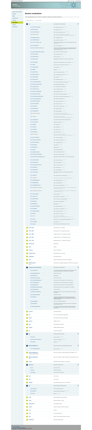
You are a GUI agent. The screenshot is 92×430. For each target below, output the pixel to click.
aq (29, 24)
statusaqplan (34, 208)
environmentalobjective (36, 81)
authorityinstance (35, 56)
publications (31, 403)
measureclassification (36, 93)
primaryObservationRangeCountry (38, 156)
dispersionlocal (35, 71)
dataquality (31, 256)
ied (29, 333)
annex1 (33, 336)
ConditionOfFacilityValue (36, 280)
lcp (29, 385)
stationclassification (36, 206)
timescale (34, 213)
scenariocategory (35, 193)
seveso (30, 406)
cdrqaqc (33, 64)
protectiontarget (35, 162)
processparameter (35, 159)
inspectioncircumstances (36, 339)
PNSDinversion (35, 147)
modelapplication (35, 110)
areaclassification (35, 45)
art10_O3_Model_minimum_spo (38, 47)
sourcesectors (34, 196)
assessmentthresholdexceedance (38, 51)
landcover (31, 364)
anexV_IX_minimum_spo (36, 42)
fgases (30, 317)
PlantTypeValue (35, 301)
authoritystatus (35, 62)
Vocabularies (15, 22)
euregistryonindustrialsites (35, 267)
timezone (33, 219)
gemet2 (30, 321)
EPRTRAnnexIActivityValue (37, 287)
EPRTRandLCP (32, 262)
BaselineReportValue (36, 273)
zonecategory (34, 221)
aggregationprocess (35, 37)
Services (14, 24)
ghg (30, 324)
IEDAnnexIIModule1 (33, 345)
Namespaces (15, 26)
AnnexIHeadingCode (36, 348)
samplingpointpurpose (36, 185)
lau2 (30, 379)
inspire (30, 361)
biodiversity (31, 243)
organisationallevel (35, 142)
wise (30, 416)
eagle (33, 370)
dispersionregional (35, 74)
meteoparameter (35, 108)
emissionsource (35, 79)
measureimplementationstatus (37, 96)
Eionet (17, 9)
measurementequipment (36, 98)
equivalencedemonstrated (37, 84)
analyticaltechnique (35, 39)
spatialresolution (35, 198)
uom (30, 413)
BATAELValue (34, 275)
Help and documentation (17, 11)
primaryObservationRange (37, 154)
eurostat (31, 311)
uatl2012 (33, 372)
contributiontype (35, 67)
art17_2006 (31, 234)
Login (70, 0)
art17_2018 (31, 240)
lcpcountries (34, 388)
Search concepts (38, 20)
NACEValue (34, 296)
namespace (34, 126)
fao (29, 314)
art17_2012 (31, 237)
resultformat (34, 175)
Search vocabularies (30, 20)
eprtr (30, 259)
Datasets (14, 13)
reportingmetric (35, 169)
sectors (33, 393)
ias (29, 330)
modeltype (34, 124)
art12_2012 (31, 227)
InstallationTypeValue (36, 294)
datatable (33, 69)
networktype (34, 129)
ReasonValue (34, 303)
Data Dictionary (21, 9)
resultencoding (35, 172)
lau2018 (30, 382)
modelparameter (35, 119)
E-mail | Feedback (15, 426)
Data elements (15, 18)
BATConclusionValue (36, 277)
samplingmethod (35, 182)
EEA (17, 0)
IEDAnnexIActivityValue (36, 291)
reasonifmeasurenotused (36, 164)
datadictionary (32, 253)
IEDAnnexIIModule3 (33, 352)
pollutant (33, 149)
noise (30, 400)
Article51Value (34, 270)
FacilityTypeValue (35, 289)
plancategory (34, 144)
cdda (30, 246)
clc (32, 367)
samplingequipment (35, 180)
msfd (30, 397)
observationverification (36, 139)
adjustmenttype (35, 29)
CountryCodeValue (35, 282)
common (31, 250)
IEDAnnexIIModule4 (33, 357)
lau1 (30, 376)
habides (30, 327)
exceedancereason (35, 88)
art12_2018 (31, 230)
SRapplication (34, 203)
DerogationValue (35, 284)
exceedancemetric (35, 86)
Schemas (14, 20)
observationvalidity (35, 137)
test (29, 410)
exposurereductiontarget (36, 91)
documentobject (35, 76)
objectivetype (34, 131)
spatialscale (34, 201)
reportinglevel (34, 167)
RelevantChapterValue (36, 306)
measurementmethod (36, 101)
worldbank (31, 419)
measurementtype (35, 103)
